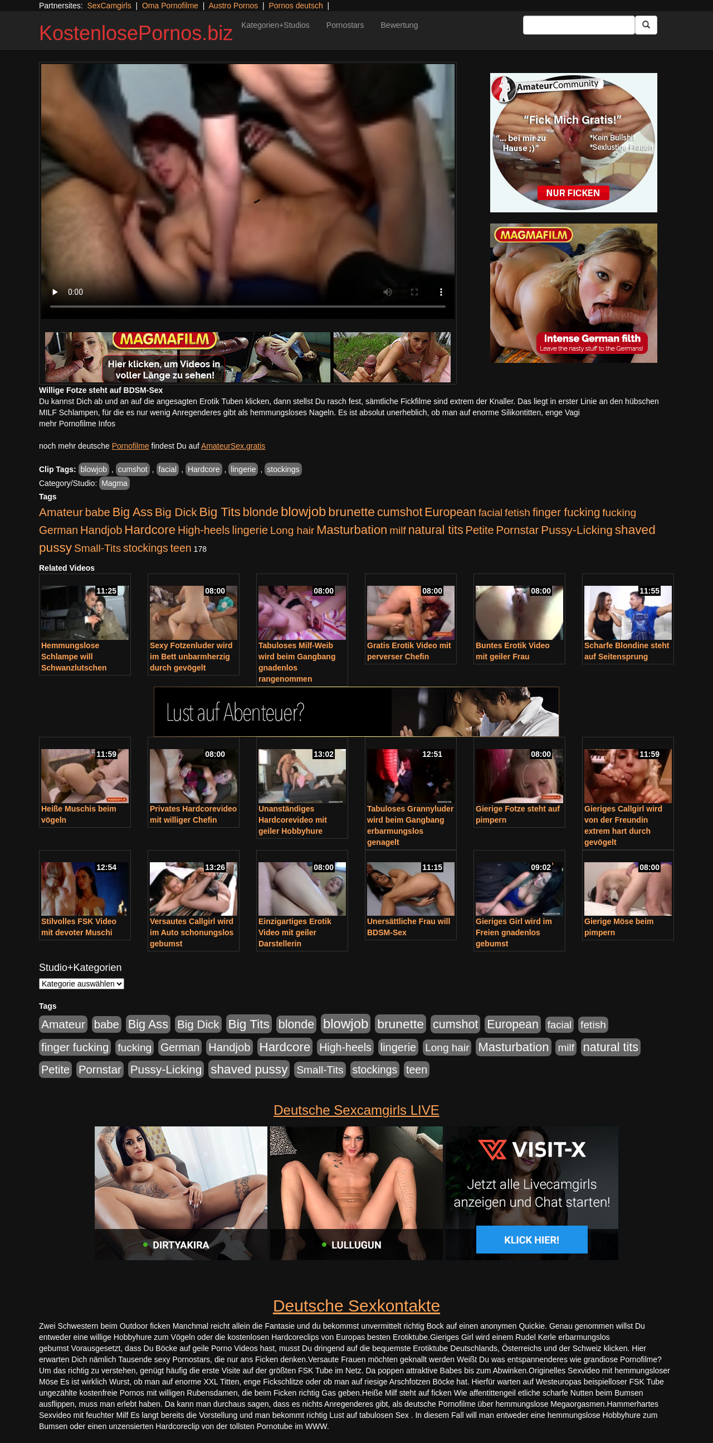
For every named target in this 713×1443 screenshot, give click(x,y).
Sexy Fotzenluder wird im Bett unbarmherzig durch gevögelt (191, 656)
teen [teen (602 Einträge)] (181, 548)
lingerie (243, 469)
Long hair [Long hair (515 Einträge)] (292, 530)
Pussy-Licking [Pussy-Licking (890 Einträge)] (577, 529)
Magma (114, 483)
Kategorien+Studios (275, 25)
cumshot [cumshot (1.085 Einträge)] (399, 512)
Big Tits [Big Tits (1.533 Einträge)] (220, 511)
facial (168, 469)
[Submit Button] (646, 25)
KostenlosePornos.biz (136, 33)
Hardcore (204, 469)
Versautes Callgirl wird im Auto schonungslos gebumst (191, 932)
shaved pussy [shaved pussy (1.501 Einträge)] (249, 1069)
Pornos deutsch (295, 5)
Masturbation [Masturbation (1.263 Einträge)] (351, 530)
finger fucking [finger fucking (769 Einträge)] (566, 512)
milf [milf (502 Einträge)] (397, 530)
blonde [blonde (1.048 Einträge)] (261, 512)
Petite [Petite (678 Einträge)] (480, 530)
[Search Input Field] (579, 25)
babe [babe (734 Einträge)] (97, 512)
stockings (283, 469)
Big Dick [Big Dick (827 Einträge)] (176, 512)
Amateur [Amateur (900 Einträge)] (61, 512)
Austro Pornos (233, 5)
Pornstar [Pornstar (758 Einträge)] (517, 530)
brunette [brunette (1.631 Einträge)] (351, 511)
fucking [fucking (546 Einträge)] (619, 512)
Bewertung (399, 25)
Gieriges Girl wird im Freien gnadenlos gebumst (514, 932)
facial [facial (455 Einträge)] (490, 512)
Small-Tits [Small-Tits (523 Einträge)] (97, 548)
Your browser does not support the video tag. (248, 191)
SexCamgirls (109, 5)
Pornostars (345, 25)
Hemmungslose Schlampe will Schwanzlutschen (73, 656)
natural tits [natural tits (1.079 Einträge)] (435, 530)
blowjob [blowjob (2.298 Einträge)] (303, 511)
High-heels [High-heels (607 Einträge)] (204, 530)
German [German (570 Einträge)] (58, 530)
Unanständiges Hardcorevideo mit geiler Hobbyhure (292, 819)
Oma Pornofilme (170, 5)
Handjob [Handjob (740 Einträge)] (101, 530)
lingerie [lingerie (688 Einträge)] (250, 530)
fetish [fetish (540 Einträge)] (517, 512)
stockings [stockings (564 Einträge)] (145, 548)
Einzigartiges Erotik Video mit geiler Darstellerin (294, 932)
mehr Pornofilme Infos (77, 423)
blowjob (94, 469)
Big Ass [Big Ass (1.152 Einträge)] (133, 512)
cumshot (133, 469)
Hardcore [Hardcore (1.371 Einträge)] (149, 530)
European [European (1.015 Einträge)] (450, 512)
